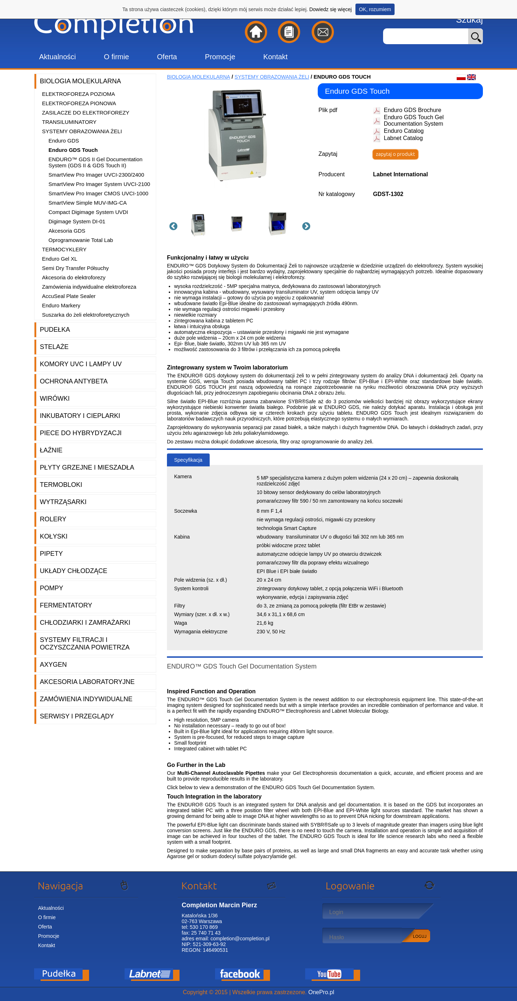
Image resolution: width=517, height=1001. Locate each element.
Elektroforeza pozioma (78, 94)
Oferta (167, 57)
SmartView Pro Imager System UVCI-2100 (99, 184)
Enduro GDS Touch (73, 150)
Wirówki (55, 398)
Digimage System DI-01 (76, 221)
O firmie (116, 57)
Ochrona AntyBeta (74, 381)
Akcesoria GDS (66, 231)
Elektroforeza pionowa (79, 103)
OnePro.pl (321, 992)
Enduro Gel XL (59, 259)
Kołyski (53, 536)
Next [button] (305, 225)
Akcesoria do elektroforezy (74, 277)
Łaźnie (51, 450)
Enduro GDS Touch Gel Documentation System (414, 120)
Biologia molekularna (80, 81)
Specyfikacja (188, 460)
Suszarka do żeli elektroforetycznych (85, 315)
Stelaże (54, 346)
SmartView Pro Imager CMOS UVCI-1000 (98, 193)
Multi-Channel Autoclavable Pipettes (221, 773)
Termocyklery (64, 249)
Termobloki (61, 484)
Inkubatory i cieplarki (80, 415)
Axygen (53, 664)
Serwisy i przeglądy (77, 716)
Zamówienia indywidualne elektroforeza (89, 287)
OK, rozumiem (375, 9)
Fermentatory (66, 605)
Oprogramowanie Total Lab (80, 240)
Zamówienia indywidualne (86, 699)
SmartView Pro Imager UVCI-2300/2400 (96, 175)
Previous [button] (172, 225)
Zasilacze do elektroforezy (85, 113)
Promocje (220, 57)
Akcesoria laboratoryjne (87, 681)
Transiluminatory (69, 122)
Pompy (51, 588)
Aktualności (57, 57)
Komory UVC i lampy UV (81, 364)
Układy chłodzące (73, 570)
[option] (201, 225)
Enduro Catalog (404, 131)
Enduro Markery (61, 305)
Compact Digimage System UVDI (88, 212)
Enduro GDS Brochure (412, 110)
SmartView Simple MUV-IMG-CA (87, 203)
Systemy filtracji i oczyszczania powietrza (85, 643)
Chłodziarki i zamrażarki (85, 622)
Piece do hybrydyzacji (81, 433)
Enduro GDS (63, 141)
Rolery (53, 519)
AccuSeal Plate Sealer (69, 296)
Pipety (51, 553)
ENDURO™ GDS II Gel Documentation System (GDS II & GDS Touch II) (95, 162)
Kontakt (275, 57)
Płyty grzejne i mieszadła (87, 467)
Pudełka (55, 329)
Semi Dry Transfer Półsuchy (75, 268)
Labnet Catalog (403, 138)
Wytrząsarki (63, 502)
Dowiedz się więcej (330, 9)
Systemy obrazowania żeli (82, 131)
